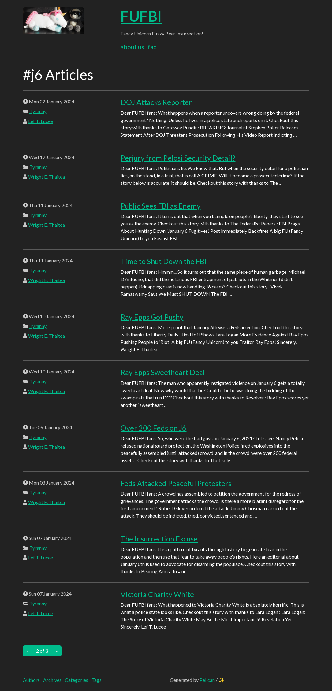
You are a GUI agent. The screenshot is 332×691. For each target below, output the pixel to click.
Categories (76, 680)
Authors (31, 680)
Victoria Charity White (157, 594)
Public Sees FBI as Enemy (160, 206)
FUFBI (141, 16)
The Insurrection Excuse (159, 538)
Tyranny (38, 111)
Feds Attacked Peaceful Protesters (176, 483)
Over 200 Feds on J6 (153, 428)
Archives (52, 680)
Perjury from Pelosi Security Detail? (178, 158)
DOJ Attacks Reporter (156, 102)
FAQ (152, 46)
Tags (96, 680)
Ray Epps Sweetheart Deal (163, 372)
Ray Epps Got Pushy (152, 317)
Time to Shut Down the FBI (164, 261)
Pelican (207, 680)
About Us (132, 46)
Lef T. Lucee (40, 121)
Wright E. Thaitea (46, 177)
